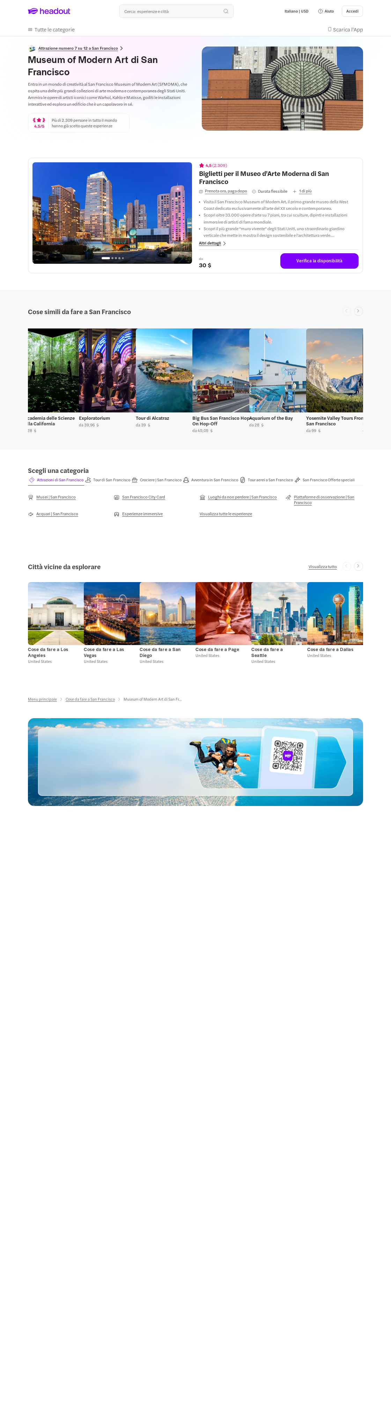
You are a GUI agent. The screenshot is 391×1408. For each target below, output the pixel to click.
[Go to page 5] (123, 258)
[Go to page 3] (116, 258)
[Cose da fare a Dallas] (330, 649)
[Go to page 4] (119, 258)
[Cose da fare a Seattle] (267, 652)
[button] (325, 11)
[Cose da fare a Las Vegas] (104, 652)
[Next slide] (358, 311)
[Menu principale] (42, 699)
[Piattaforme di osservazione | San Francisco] (324, 499)
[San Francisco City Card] (139, 497)
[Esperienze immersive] (138, 514)
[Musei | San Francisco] (52, 497)
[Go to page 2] (112, 258)
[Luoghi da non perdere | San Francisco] (238, 497)
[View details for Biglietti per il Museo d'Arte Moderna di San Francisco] (279, 177)
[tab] (56, 480)
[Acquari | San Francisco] (53, 514)
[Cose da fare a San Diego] (160, 652)
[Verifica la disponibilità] (319, 261)
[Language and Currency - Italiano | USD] (296, 11)
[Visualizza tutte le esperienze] (226, 514)
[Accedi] (352, 11)
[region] (112, 213)
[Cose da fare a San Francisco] (90, 699)
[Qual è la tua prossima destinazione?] (176, 11)
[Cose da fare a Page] (217, 649)
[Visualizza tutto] (323, 566)
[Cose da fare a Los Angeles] (48, 652)
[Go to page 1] (106, 258)
